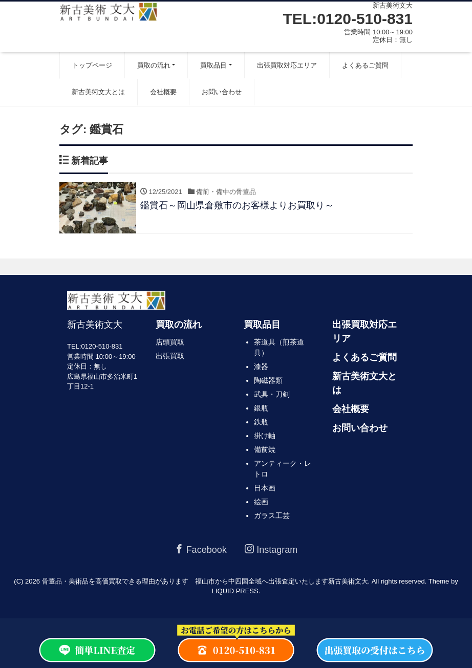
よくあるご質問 (365, 65)
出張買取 (170, 356)
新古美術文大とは (98, 92)
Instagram (271, 549)
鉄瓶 (261, 422)
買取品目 (213, 65)
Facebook (201, 549)
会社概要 (163, 92)
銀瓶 (261, 408)
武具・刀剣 (272, 394)
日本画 (264, 488)
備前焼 (264, 449)
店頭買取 (170, 342)
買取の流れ (153, 65)
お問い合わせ (222, 92)
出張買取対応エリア (287, 65)
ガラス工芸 (272, 515)
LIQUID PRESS (235, 591)
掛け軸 (264, 436)
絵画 (261, 502)
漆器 (261, 366)
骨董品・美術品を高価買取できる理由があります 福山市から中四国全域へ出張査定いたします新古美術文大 (205, 581)
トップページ (92, 65)
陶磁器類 (268, 380)
